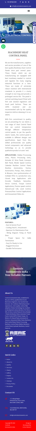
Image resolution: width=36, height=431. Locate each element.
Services (9, 367)
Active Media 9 (27, 427)
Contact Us (10, 378)
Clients (9, 370)
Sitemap (9, 381)
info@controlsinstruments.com (21, 6)
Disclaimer (10, 386)
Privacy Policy (11, 384)
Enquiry (9, 375)
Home (8, 359)
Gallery (9, 373)
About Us (9, 362)
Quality (9, 365)
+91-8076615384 (11, 2)
